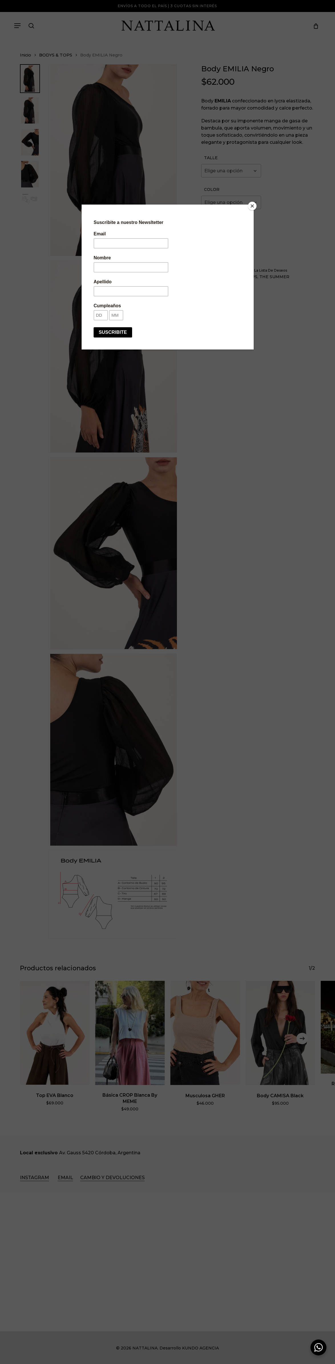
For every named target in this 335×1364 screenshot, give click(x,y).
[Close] (252, 206)
